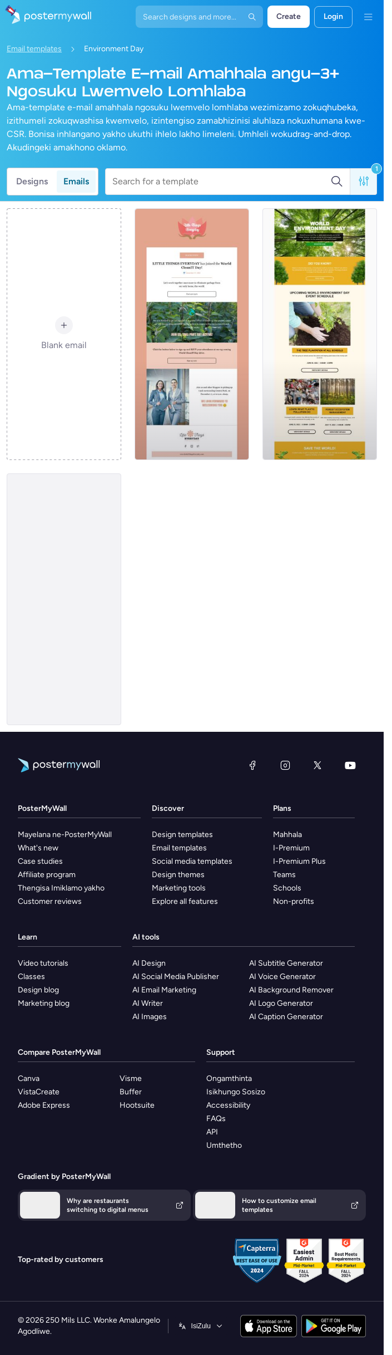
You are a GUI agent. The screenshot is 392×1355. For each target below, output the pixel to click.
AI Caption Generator (286, 1016)
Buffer (131, 1092)
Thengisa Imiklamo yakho (61, 888)
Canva (28, 1078)
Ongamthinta (229, 1078)
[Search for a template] (221, 181)
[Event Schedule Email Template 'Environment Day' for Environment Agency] (319, 334)
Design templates (182, 834)
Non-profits (293, 901)
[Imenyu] (368, 16)
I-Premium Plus (299, 861)
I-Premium (291, 848)
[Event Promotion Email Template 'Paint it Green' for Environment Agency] (64, 599)
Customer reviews (50, 901)
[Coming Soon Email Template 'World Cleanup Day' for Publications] (192, 334)
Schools (287, 888)
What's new (38, 848)
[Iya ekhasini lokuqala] (45, 17)
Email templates (34, 48)
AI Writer (147, 1003)
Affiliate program (47, 874)
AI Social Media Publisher (175, 976)
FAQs (216, 1118)
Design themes (178, 874)
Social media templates (192, 861)
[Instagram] (285, 765)
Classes (31, 976)
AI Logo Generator (281, 1003)
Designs (32, 181)
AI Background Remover (291, 990)
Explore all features (185, 901)
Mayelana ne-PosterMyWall (65, 834)
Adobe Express (44, 1105)
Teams (284, 874)
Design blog (38, 990)
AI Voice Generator (282, 976)
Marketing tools (179, 888)
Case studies (40, 861)
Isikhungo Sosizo (235, 1092)
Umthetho (224, 1145)
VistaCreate (38, 1092)
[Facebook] (252, 765)
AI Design (149, 963)
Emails (76, 181)
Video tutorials (43, 963)
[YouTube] (350, 765)
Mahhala (287, 834)
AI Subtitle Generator (286, 963)
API (212, 1132)
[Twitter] (317, 765)
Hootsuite (137, 1105)
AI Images (149, 1016)
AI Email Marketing (164, 990)
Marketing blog (44, 1003)
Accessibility (228, 1105)
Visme (131, 1078)
